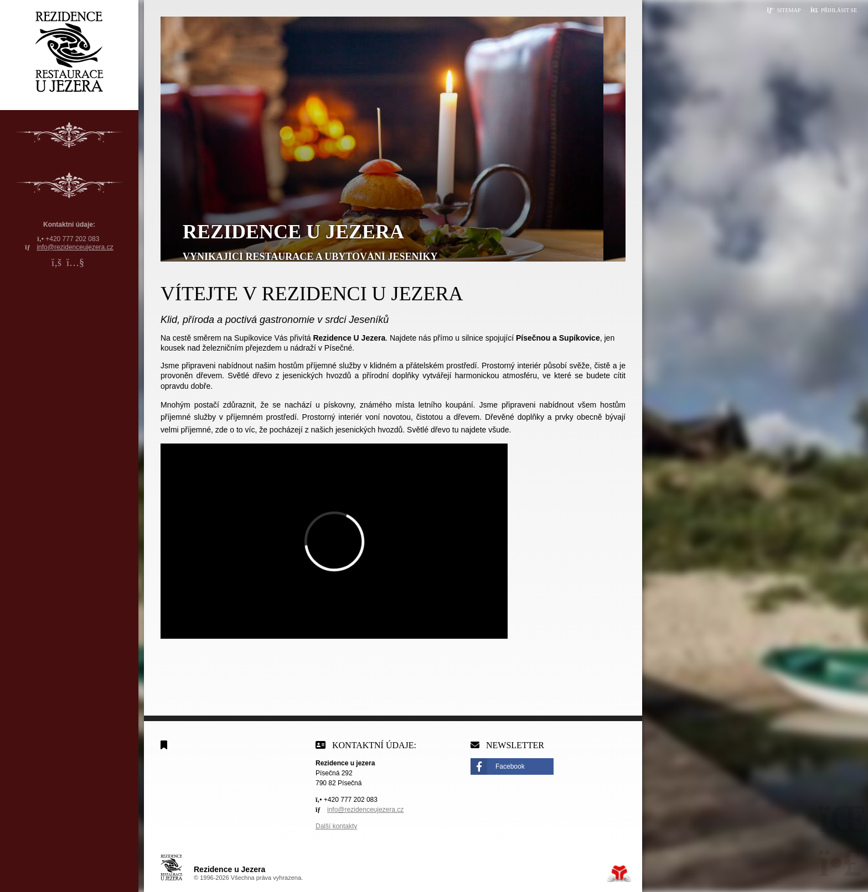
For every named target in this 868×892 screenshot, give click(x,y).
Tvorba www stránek (619, 873)
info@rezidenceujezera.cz (75, 247)
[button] (834, 10)
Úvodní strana (69, 51)
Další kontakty (336, 826)
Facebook (510, 766)
